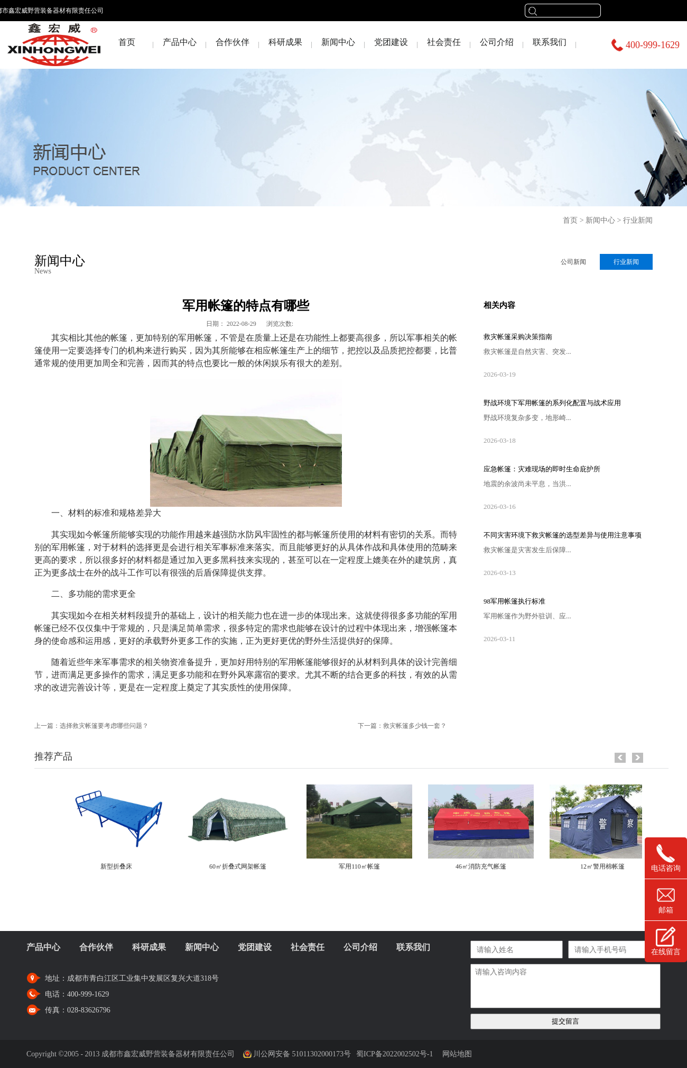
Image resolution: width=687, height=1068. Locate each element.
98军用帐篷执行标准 (514, 601)
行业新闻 (638, 220)
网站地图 (455, 1054)
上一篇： (91, 725)
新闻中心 (600, 220)
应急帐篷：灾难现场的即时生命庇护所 (542, 468)
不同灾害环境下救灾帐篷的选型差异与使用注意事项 (563, 535)
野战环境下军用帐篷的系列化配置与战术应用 (552, 402)
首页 (126, 42)
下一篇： (402, 725)
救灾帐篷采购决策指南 (518, 336)
